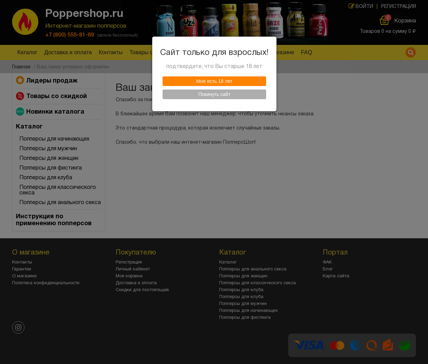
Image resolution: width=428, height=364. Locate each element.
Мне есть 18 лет (214, 81)
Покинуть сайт (214, 94)
